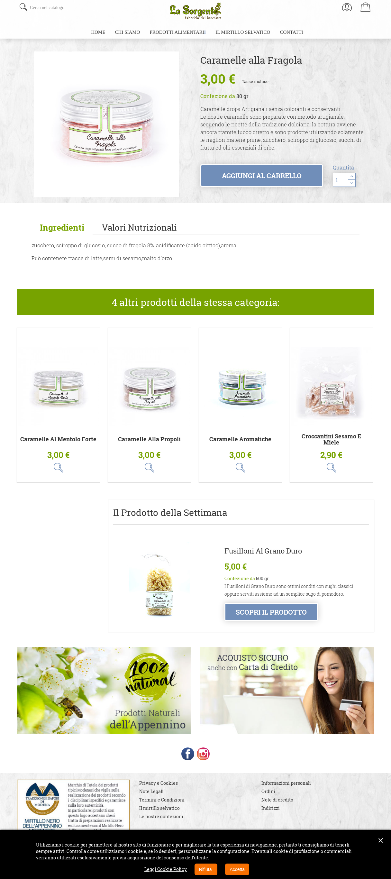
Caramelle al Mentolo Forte (58, 439)
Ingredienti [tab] (62, 227)
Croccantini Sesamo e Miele (331, 439)
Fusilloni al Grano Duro (263, 551)
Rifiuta (206, 869)
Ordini (268, 797)
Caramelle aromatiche (240, 439)
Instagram (203, 759)
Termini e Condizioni (162, 805)
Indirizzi (270, 814)
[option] (106, 124)
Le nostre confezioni (161, 822)
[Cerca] (68, 7)
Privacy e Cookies (158, 789)
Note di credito (277, 805)
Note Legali (151, 797)
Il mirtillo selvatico (159, 814)
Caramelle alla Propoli (149, 439)
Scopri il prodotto (271, 612)
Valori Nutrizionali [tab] (139, 227)
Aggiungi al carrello (262, 175)
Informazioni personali (286, 789)
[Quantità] (340, 180)
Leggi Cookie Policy (165, 869)
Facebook (187, 759)
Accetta (237, 869)
